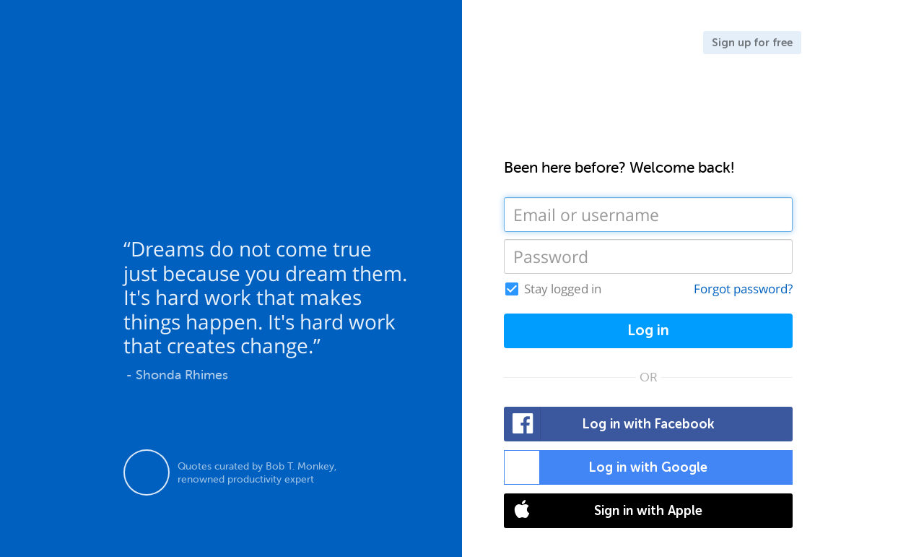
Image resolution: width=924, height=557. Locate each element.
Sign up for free (752, 42)
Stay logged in (562, 289)
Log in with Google (606, 467)
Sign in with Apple (603, 510)
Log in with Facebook (610, 424)
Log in (648, 330)
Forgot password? (743, 288)
